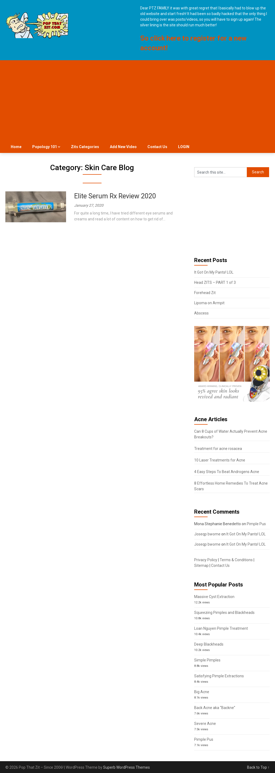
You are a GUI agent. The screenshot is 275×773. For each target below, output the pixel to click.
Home (16, 147)
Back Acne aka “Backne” (214, 708)
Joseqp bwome (207, 534)
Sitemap (201, 565)
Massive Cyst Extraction (214, 597)
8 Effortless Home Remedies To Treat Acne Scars (231, 486)
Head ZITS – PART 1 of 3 (215, 282)
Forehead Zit (205, 293)
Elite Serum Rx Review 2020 (115, 196)
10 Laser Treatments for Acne (219, 460)
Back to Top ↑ (258, 767)
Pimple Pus (256, 524)
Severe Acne (205, 723)
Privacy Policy (205, 560)
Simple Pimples (207, 660)
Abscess (201, 313)
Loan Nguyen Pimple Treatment (221, 628)
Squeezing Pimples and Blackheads (224, 612)
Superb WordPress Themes (126, 767)
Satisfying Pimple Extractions (219, 676)
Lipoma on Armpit (209, 303)
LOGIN (183, 147)
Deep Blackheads (208, 644)
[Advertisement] (138, 100)
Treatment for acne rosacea (218, 448)
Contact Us (157, 147)
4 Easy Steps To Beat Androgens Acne (226, 472)
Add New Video (123, 147)
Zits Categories (85, 147)
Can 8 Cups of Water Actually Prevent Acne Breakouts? (230, 434)
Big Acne (201, 692)
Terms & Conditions (236, 560)
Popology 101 (44, 147)
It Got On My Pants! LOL (213, 272)
